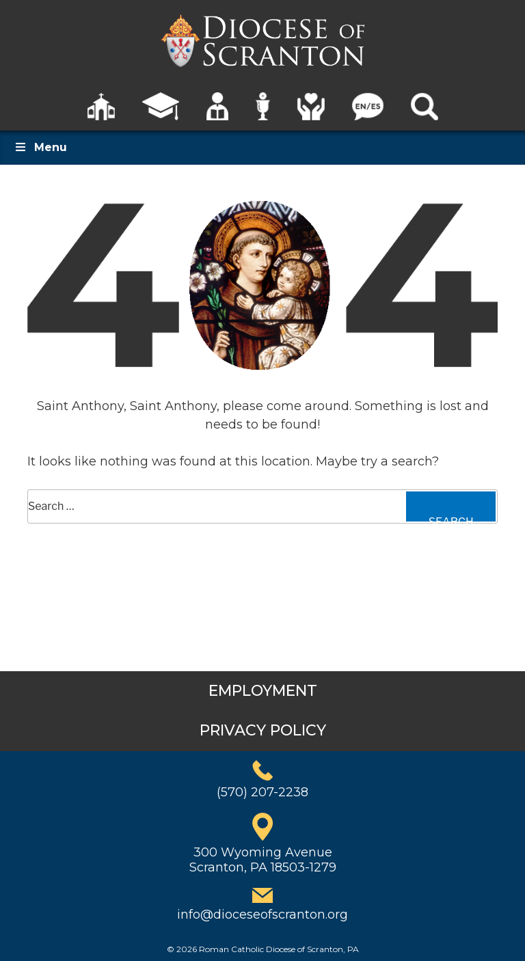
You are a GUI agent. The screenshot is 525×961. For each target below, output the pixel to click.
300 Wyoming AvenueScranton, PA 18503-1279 (262, 860)
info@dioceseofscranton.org (262, 914)
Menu (40, 147)
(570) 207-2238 (262, 792)
